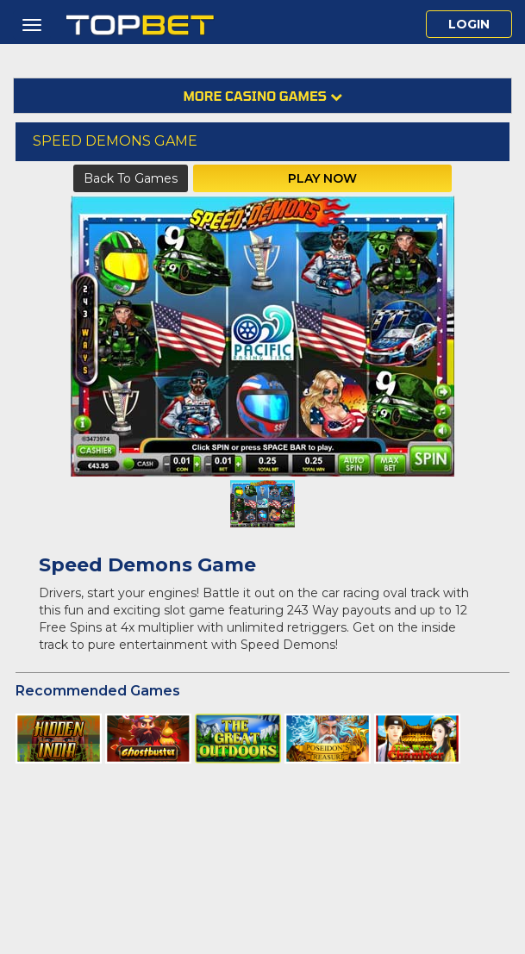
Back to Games (131, 178)
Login (469, 24)
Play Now (322, 178)
